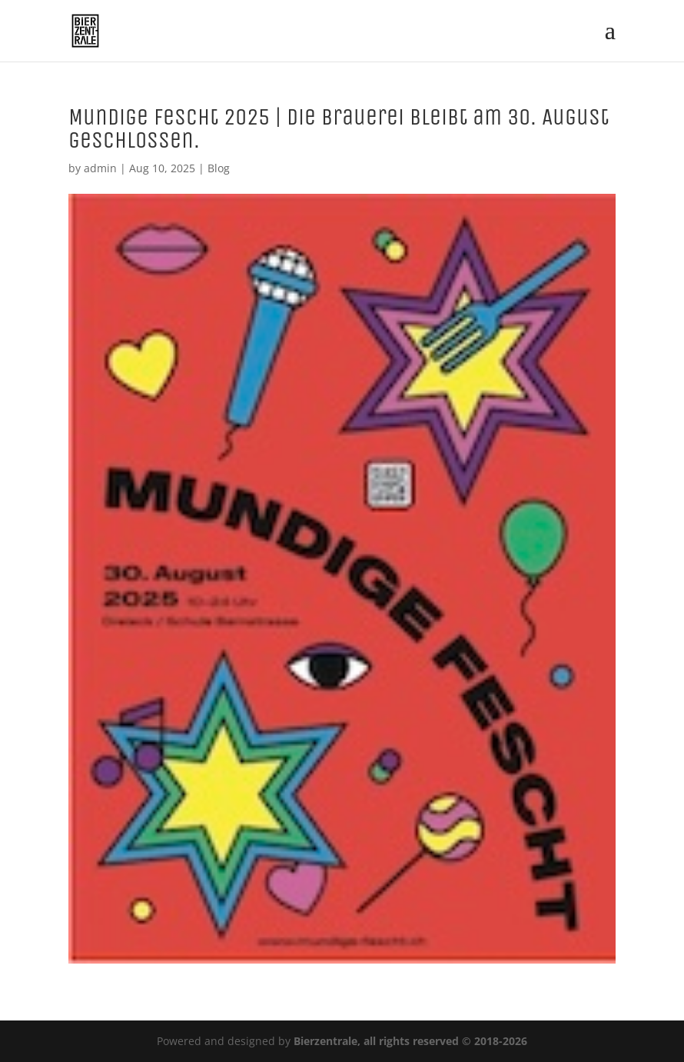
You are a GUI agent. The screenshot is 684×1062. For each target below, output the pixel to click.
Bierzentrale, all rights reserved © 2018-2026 (410, 1041)
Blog (219, 168)
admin (100, 168)
